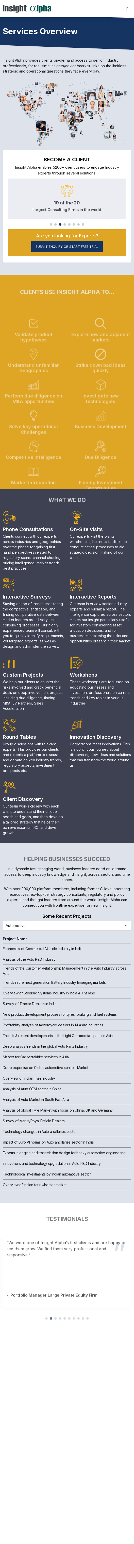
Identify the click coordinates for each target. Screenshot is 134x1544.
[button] (51, 224)
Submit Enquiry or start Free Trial (67, 246)
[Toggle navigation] (127, 8)
